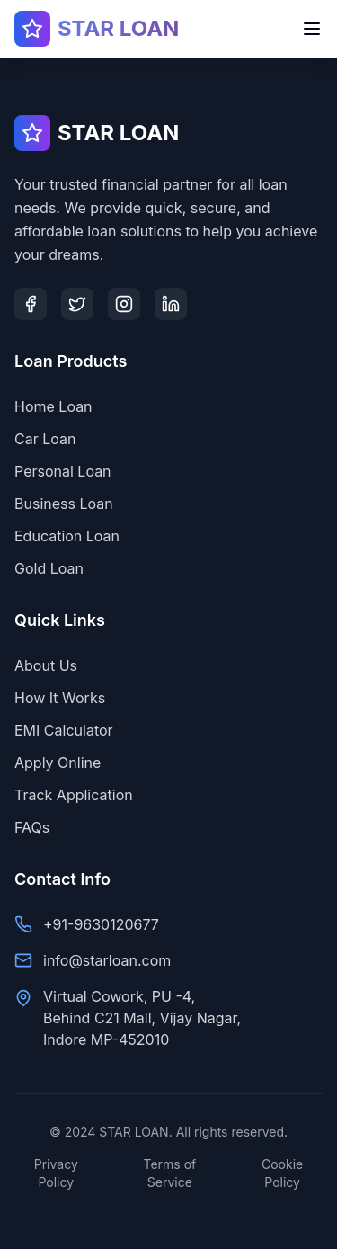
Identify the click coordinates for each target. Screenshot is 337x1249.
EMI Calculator (63, 730)
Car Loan (44, 439)
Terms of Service (170, 1173)
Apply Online (57, 763)
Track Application (73, 795)
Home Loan (53, 406)
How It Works (59, 698)
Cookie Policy (282, 1173)
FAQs (31, 827)
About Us (45, 665)
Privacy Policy (56, 1173)
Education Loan (67, 536)
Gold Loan (49, 568)
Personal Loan (62, 471)
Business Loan (63, 504)
